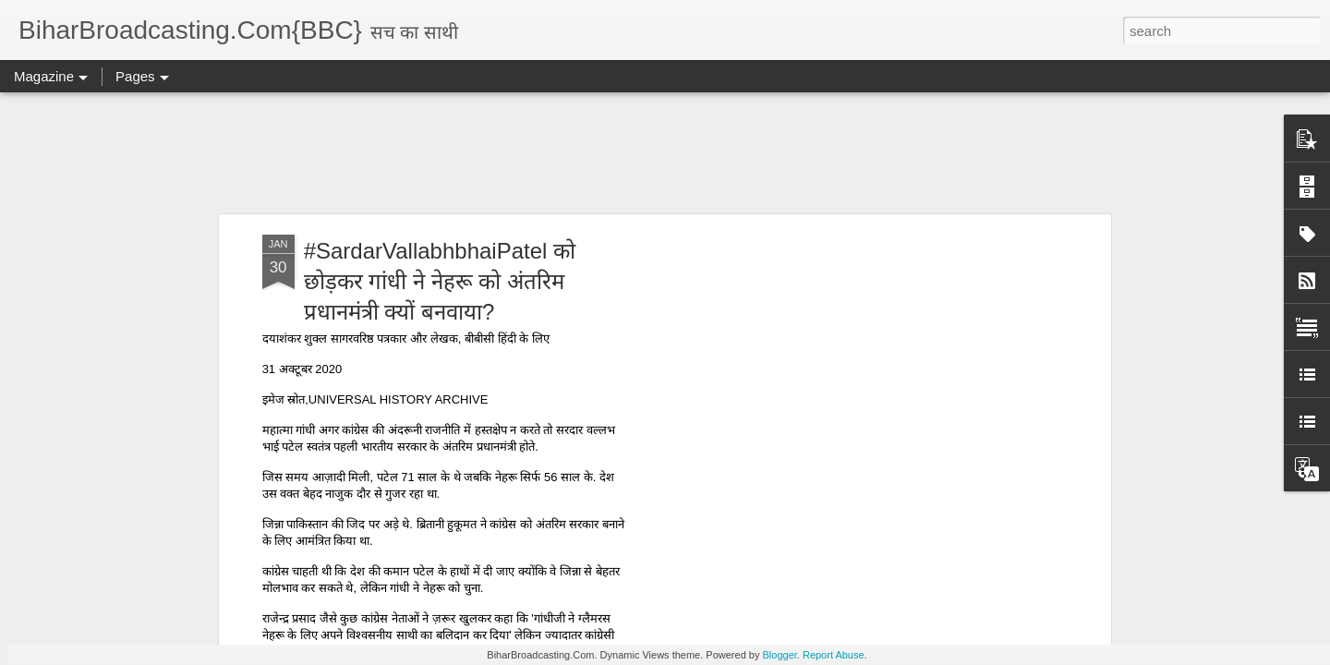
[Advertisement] (665, 152)
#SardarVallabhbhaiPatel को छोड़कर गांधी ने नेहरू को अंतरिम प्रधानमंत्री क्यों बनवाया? (439, 281)
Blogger (780, 654)
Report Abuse (833, 654)
